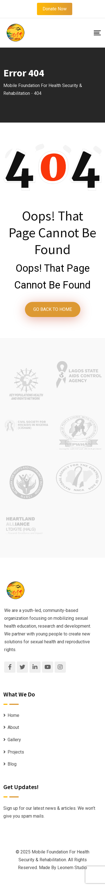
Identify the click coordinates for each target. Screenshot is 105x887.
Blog (12, 764)
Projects (16, 752)
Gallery (14, 739)
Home (13, 715)
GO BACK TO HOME (52, 309)
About (13, 727)
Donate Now (55, 8)
